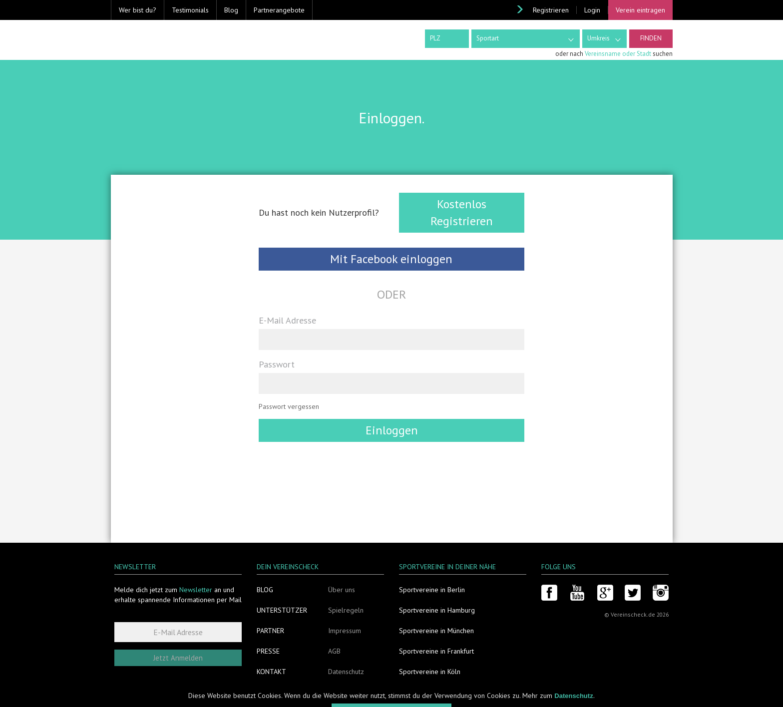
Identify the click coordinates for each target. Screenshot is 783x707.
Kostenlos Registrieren (461, 212)
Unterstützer (282, 610)
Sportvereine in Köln (429, 671)
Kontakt (271, 671)
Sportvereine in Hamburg (437, 610)
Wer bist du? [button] (137, 9)
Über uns (341, 589)
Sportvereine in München (436, 630)
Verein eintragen (640, 9)
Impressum (344, 630)
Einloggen (392, 430)
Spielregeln (346, 610)
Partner (270, 630)
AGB (334, 651)
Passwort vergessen (289, 406)
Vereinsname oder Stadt (618, 53)
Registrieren (551, 9)
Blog (231, 9)
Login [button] (592, 9)
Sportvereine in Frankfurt (436, 651)
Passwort (277, 364)
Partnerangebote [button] (279, 9)
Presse (268, 651)
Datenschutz (346, 671)
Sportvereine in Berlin (432, 589)
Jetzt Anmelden (178, 658)
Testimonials (190, 9)
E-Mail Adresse (287, 320)
